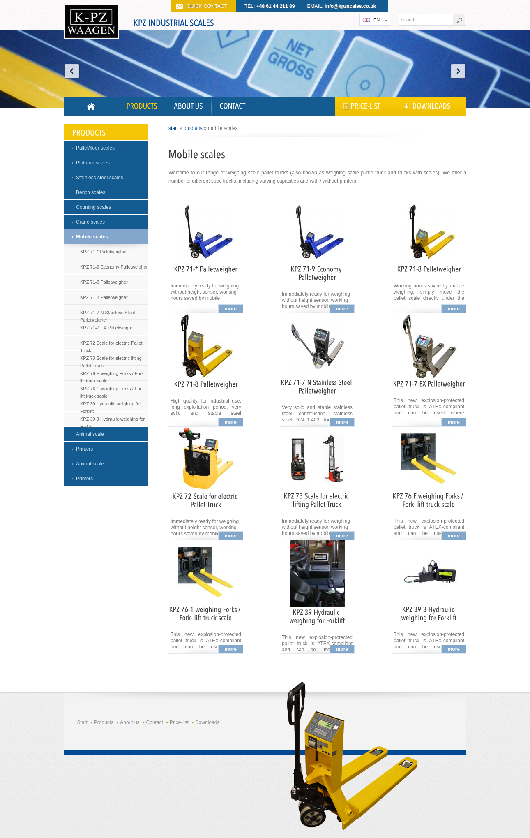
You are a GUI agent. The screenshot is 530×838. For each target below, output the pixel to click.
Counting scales (93, 207)
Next (458, 71)
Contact (154, 722)
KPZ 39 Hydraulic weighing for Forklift (110, 405)
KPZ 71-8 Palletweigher (104, 282)
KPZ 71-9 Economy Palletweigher (113, 266)
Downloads (207, 722)
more (231, 309)
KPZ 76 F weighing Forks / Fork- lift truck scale (112, 375)
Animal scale (90, 434)
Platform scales (93, 163)
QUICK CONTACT (207, 6)
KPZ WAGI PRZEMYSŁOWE (91, 23)
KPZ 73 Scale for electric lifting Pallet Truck (111, 360)
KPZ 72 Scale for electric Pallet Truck (111, 344)
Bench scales (90, 192)
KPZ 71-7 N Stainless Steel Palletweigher (107, 314)
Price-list (179, 722)
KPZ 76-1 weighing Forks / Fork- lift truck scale (112, 390)
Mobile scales (92, 237)
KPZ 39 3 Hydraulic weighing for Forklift (112, 421)
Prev (72, 71)
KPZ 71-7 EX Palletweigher (107, 327)
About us (129, 722)
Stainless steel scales (99, 178)
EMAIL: (341, 6)
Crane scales (90, 222)
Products (193, 128)
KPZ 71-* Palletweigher (103, 251)
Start (173, 128)
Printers (84, 449)
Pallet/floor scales (95, 148)
